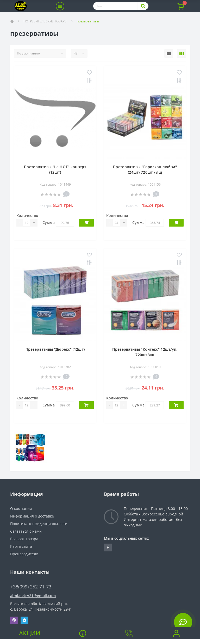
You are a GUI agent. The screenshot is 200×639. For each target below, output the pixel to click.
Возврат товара (24, 538)
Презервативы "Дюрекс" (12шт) (55, 349)
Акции (29, 633)
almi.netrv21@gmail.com (33, 595)
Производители (24, 553)
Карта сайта (21, 546)
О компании (21, 508)
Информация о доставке (32, 516)
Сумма (48, 222)
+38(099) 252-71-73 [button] (30, 587)
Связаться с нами (26, 531)
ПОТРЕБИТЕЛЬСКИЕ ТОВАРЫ (45, 21)
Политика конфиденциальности (38, 523)
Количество (27, 215)
